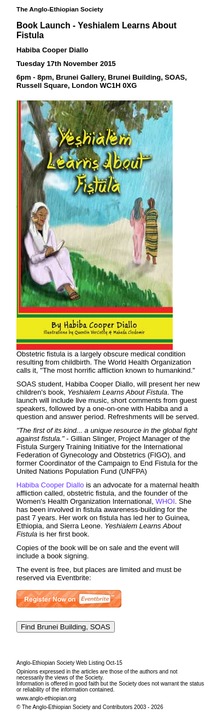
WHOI (164, 501)
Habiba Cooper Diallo (50, 485)
